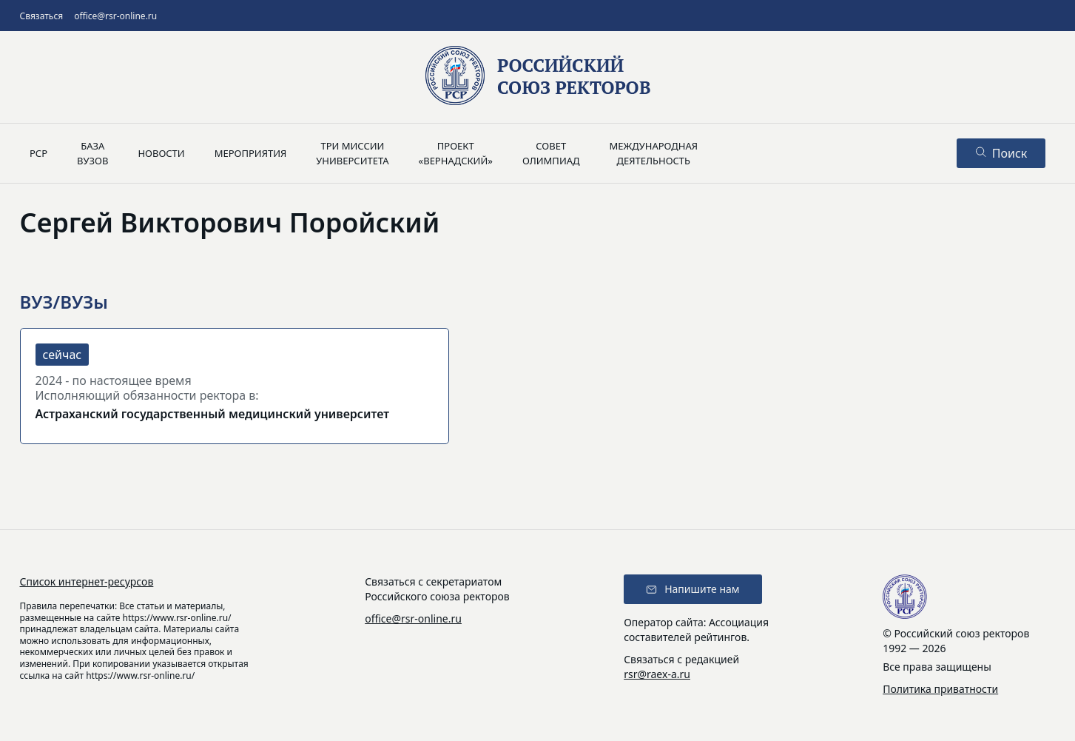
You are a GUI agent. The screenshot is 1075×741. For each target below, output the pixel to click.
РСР (38, 153)
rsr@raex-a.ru (657, 674)
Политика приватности (940, 689)
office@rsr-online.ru (115, 16)
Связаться (42, 16)
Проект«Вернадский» (456, 153)
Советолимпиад (551, 153)
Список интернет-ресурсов (87, 581)
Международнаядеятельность (653, 153)
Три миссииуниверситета (352, 153)
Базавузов (92, 153)
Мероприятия (251, 153)
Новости (161, 153)
